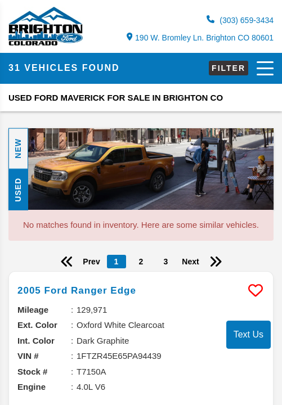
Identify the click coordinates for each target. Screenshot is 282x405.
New (18, 148)
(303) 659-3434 (240, 20)
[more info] (141, 273)
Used (18, 190)
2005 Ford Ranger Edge (76, 290)
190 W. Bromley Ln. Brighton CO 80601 (200, 37)
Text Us (248, 334)
